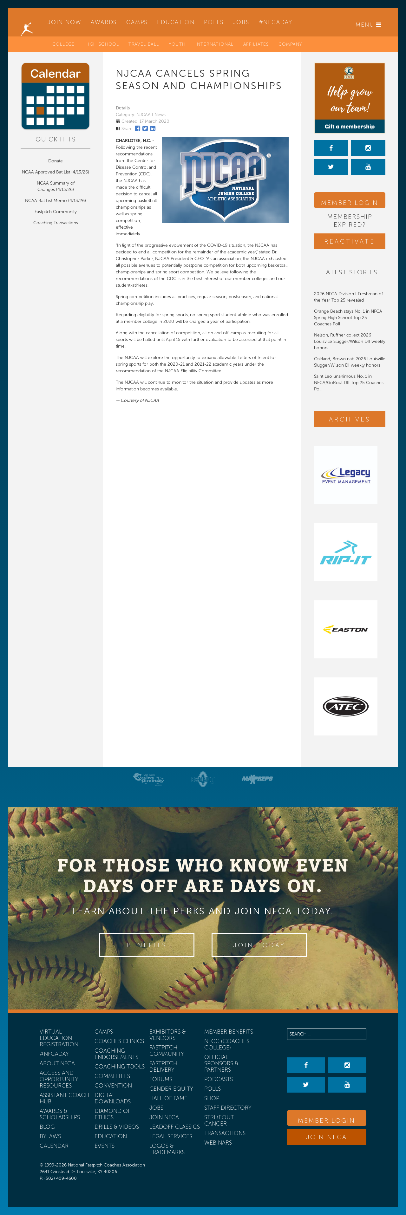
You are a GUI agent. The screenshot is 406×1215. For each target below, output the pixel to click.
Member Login (349, 202)
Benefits (147, 945)
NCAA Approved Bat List (46, 172)
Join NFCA (326, 1137)
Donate (55, 161)
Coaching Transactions (55, 222)
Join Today (259, 945)
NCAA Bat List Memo (46, 200)
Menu (369, 24)
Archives (349, 419)
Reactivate (349, 241)
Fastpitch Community (56, 211)
